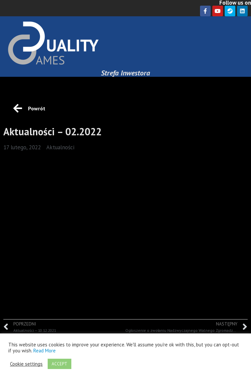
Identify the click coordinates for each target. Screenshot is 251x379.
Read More (44, 350)
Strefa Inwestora (125, 72)
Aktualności (60, 147)
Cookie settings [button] (26, 364)
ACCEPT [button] (59, 364)
